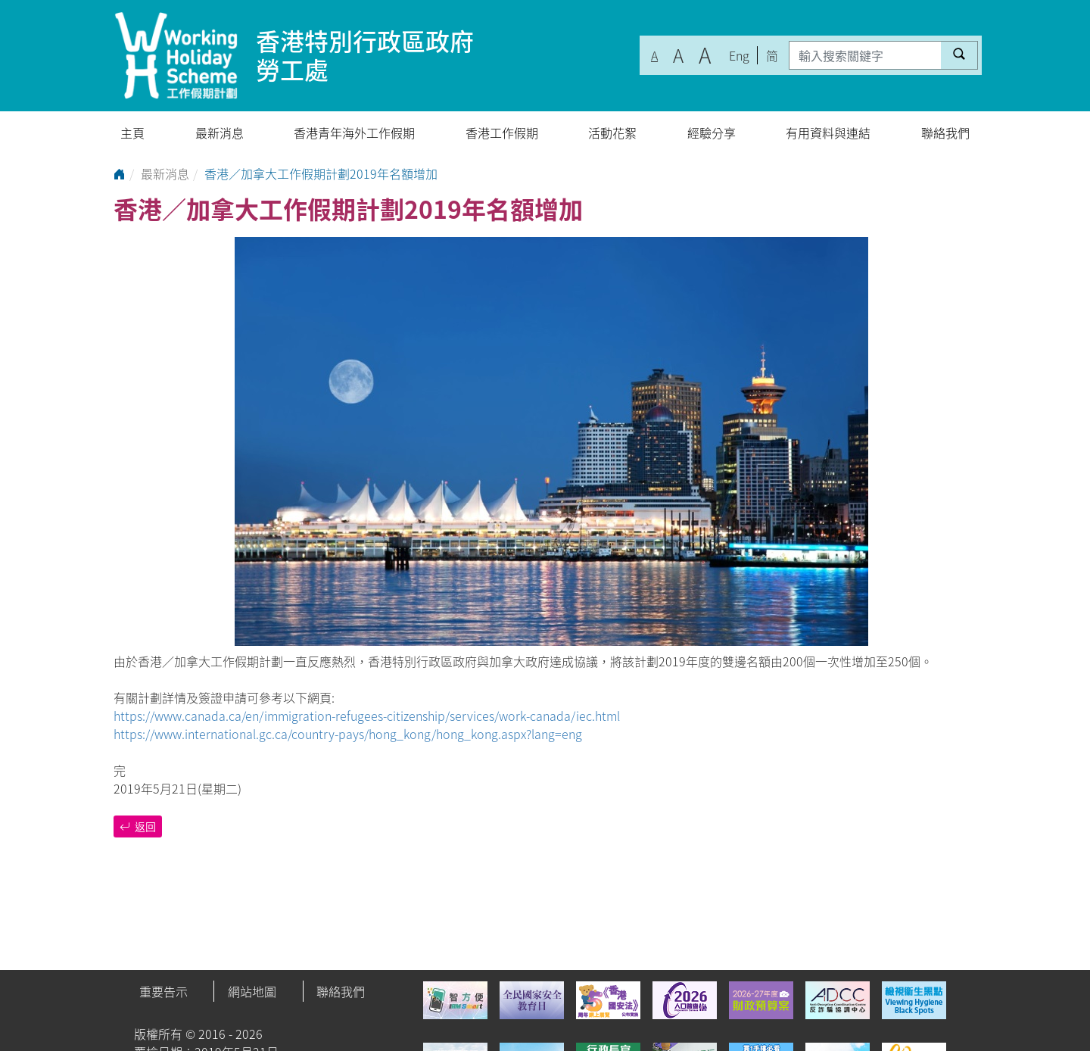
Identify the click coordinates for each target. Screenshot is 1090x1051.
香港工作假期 (502, 132)
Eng (739, 55)
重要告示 (163, 991)
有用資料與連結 (828, 132)
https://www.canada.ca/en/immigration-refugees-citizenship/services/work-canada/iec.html (367, 715)
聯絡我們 (945, 132)
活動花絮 (612, 132)
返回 (138, 826)
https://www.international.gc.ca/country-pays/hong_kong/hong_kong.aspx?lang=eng (348, 734)
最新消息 (219, 132)
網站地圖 (252, 991)
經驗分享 (711, 132)
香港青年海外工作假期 (354, 132)
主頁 (132, 132)
